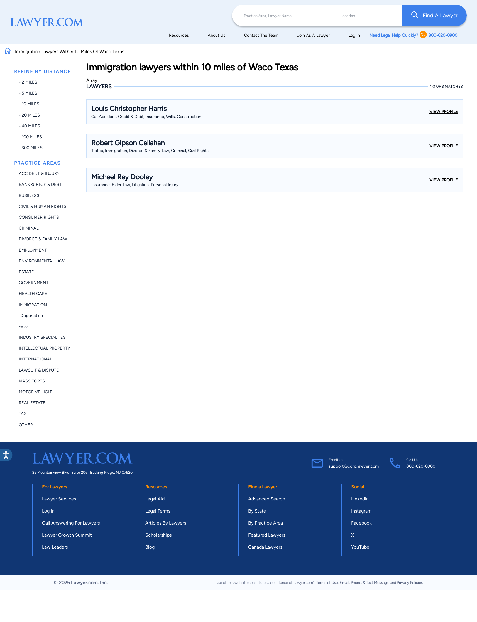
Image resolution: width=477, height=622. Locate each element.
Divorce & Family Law (43, 239)
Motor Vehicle (36, 392)
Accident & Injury (39, 173)
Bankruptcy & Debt (40, 184)
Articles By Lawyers (165, 523)
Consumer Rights (39, 217)
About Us (216, 35)
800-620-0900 (420, 466)
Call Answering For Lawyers (71, 523)
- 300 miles (31, 147)
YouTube (360, 547)
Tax (22, 413)
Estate (26, 271)
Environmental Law (42, 261)
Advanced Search (266, 499)
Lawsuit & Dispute (39, 370)
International (35, 359)
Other (26, 424)
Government (33, 282)
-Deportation (31, 315)
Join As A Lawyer (313, 35)
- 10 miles (29, 104)
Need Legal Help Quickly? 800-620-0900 (413, 35)
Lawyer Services (59, 499)
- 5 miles (28, 93)
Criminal (28, 228)
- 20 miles (29, 115)
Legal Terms (157, 511)
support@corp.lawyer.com (354, 466)
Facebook (361, 523)
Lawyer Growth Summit (67, 535)
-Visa (23, 326)
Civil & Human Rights (42, 206)
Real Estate (32, 402)
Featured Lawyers (266, 535)
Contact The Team (261, 35)
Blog (150, 547)
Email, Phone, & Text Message (364, 582)
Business (29, 195)
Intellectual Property (44, 348)
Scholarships (158, 535)
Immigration (33, 304)
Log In (354, 35)
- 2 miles (28, 82)
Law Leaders (55, 547)
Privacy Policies (410, 582)
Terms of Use (327, 582)
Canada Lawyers (265, 547)
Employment (33, 250)
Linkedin (360, 499)
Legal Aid (155, 499)
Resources (179, 35)
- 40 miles (29, 126)
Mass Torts (32, 381)
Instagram (361, 511)
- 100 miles (30, 136)
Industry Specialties (42, 337)
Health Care (33, 293)
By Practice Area (265, 523)
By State (257, 511)
